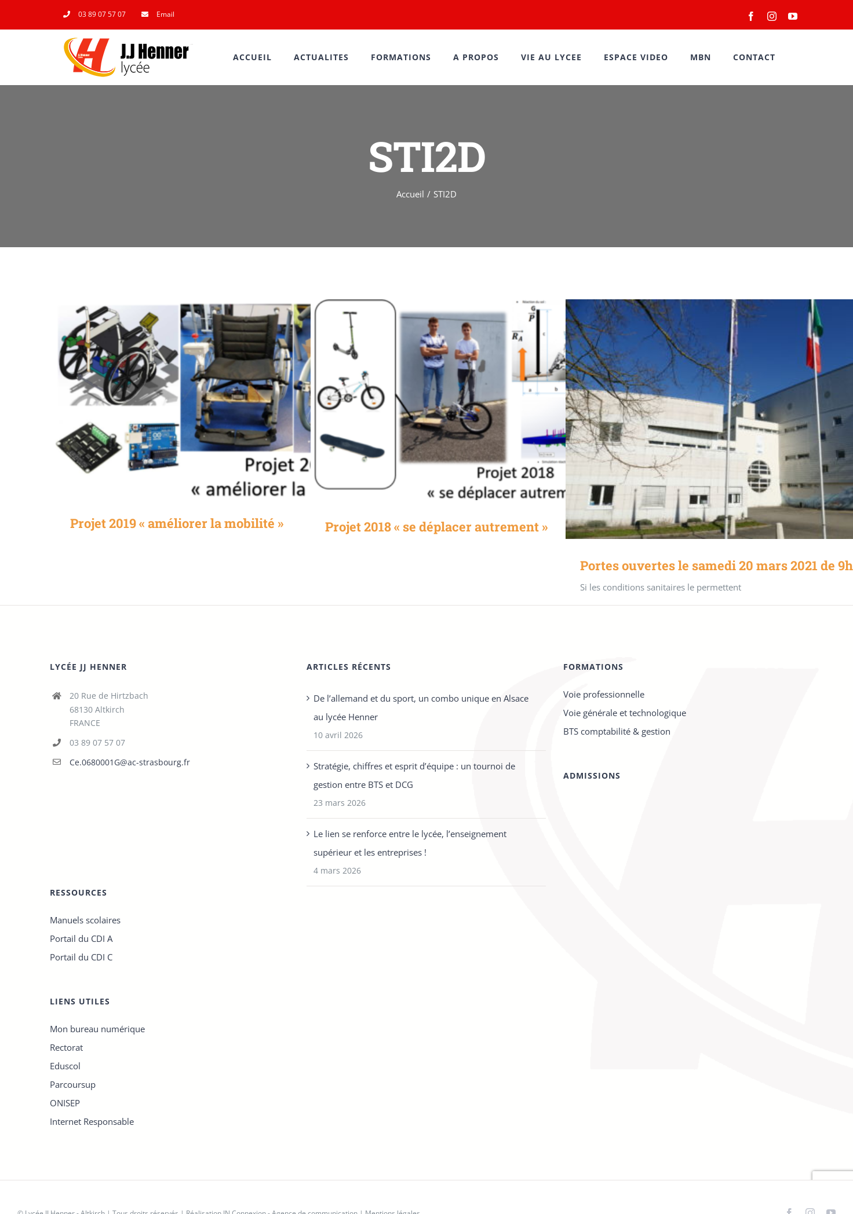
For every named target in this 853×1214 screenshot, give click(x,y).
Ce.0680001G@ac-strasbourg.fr (130, 762)
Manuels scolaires (85, 920)
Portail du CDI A (81, 938)
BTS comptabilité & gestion (616, 731)
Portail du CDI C (81, 957)
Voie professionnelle (603, 694)
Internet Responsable (92, 1121)
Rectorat (66, 1047)
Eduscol (65, 1066)
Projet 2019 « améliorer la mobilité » (176, 523)
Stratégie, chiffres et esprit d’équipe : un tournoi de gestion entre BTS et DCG (414, 775)
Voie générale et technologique (624, 712)
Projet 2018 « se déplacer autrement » (436, 526)
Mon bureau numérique (97, 1029)
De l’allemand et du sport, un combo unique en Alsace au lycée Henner (421, 707)
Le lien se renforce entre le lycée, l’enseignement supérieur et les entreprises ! (410, 843)
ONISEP (65, 1103)
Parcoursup (73, 1084)
